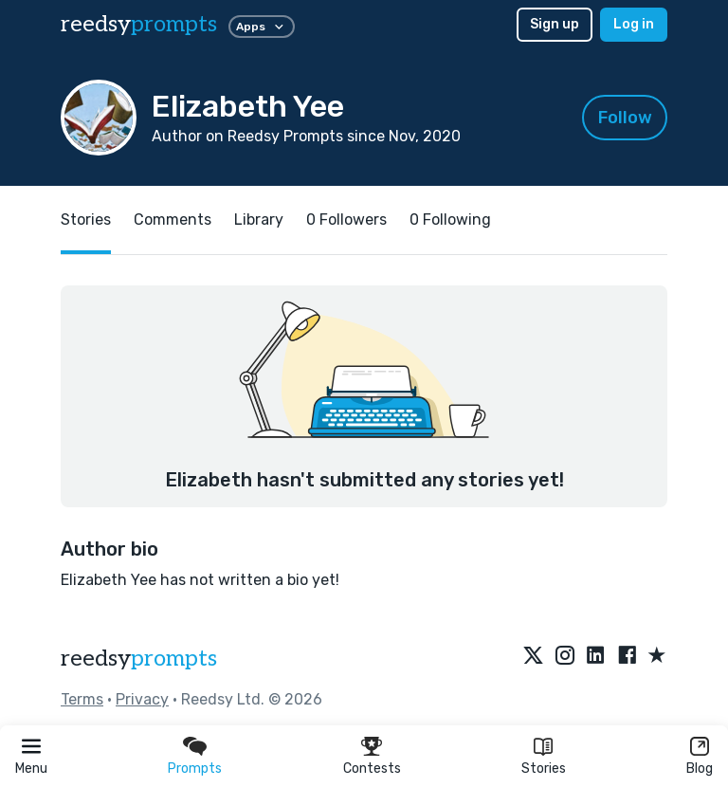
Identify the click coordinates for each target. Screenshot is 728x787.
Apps (261, 26)
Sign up (554, 24)
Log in (633, 24)
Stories (543, 768)
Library (258, 219)
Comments (172, 219)
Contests (372, 768)
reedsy (139, 658)
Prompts (195, 768)
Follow (625, 117)
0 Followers (346, 219)
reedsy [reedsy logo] (139, 24)
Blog (699, 768)
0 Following (450, 219)
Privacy (142, 699)
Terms (82, 699)
